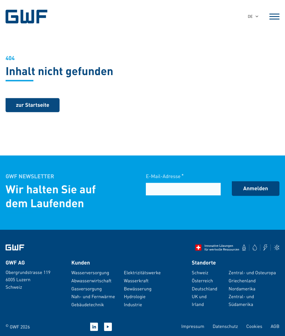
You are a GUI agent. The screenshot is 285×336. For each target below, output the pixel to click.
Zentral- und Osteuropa (252, 272)
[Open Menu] (274, 16)
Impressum (192, 326)
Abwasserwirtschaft (91, 280)
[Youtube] (108, 327)
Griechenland (242, 280)
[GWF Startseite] (31, 16)
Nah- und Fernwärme (93, 296)
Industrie (133, 304)
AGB (275, 326)
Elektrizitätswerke (142, 272)
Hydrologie (135, 296)
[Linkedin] (94, 327)
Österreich (202, 280)
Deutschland (204, 288)
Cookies (254, 326)
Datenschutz (225, 326)
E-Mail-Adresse (165, 177)
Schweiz (200, 272)
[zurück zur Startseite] (33, 105)
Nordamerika (242, 288)
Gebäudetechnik (87, 304)
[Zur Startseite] (15, 247)
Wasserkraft (136, 280)
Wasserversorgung (90, 272)
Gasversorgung (86, 288)
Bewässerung (137, 288)
